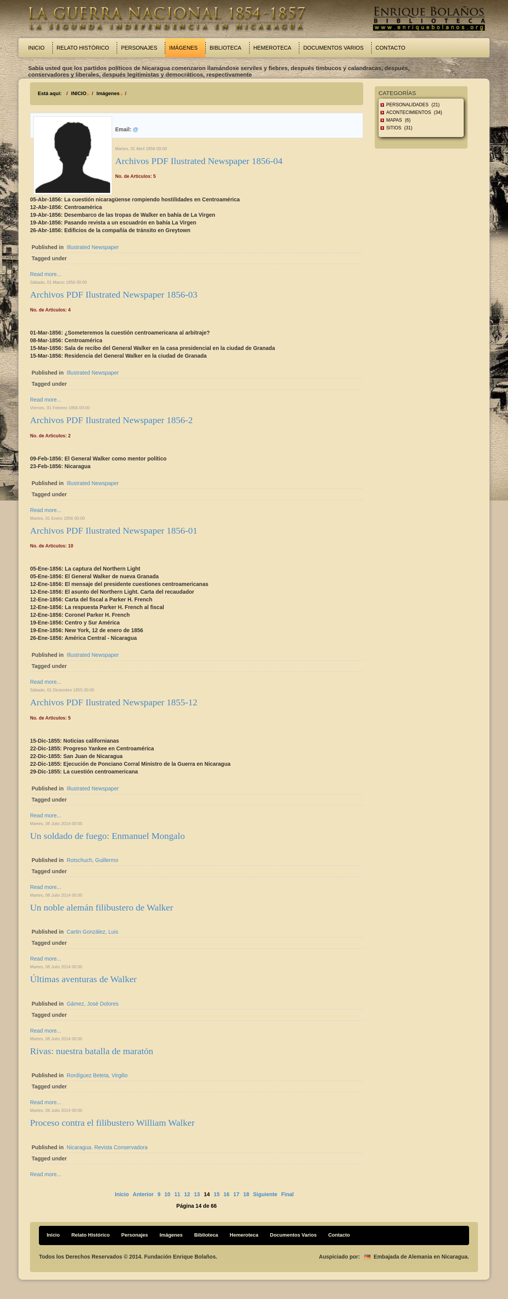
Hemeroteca (272, 48)
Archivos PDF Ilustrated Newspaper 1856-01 (114, 531)
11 (177, 1194)
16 (226, 1194)
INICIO (79, 93)
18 (246, 1194)
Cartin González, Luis (92, 932)
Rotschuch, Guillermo (92, 860)
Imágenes (183, 48)
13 (197, 1194)
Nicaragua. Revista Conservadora (107, 1147)
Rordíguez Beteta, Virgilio (97, 1075)
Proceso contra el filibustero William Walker (112, 1123)
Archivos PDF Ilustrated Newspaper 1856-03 (114, 295)
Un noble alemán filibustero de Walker (101, 907)
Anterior (143, 1194)
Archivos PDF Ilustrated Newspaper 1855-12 (114, 702)
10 (167, 1194)
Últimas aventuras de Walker (83, 979)
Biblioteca (225, 48)
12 (187, 1194)
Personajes (139, 48)
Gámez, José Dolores (93, 1004)
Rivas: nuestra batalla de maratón (91, 1051)
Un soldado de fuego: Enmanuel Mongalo (107, 836)
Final (287, 1194)
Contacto (390, 48)
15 (217, 1194)
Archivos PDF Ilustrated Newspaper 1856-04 (199, 161)
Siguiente (265, 1194)
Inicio (36, 48)
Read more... (45, 274)
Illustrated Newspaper (93, 247)
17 (236, 1194)
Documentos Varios (333, 48)
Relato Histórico (83, 48)
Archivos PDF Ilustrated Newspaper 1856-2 (111, 420)
